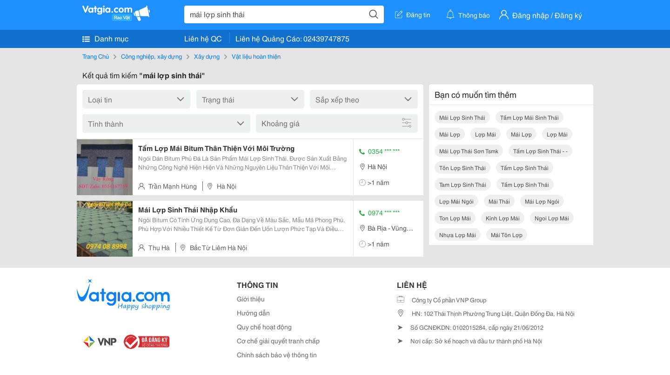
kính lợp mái (503, 218)
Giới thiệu (251, 298)
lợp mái (485, 134)
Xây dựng (207, 56)
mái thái (499, 201)
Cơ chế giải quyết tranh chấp (278, 340)
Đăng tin (412, 14)
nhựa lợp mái (457, 235)
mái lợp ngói (542, 201)
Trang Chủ (95, 56)
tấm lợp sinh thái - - (540, 151)
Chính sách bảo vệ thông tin (277, 354)
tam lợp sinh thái (462, 184)
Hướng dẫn (253, 312)
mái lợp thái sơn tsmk (468, 151)
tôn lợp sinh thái (462, 167)
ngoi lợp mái (552, 218)
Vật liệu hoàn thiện (256, 56)
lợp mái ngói (456, 201)
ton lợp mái (455, 218)
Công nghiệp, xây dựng (151, 56)
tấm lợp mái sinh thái (529, 117)
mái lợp (449, 134)
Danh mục (105, 38)
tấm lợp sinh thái (525, 167)
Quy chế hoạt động (264, 326)
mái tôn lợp (507, 235)
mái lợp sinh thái (462, 117)
